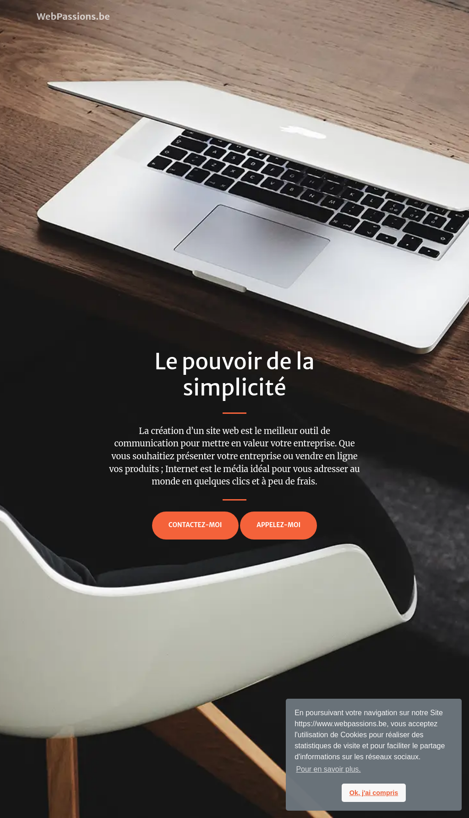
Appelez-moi (278, 525)
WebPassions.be (73, 16)
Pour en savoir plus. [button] (328, 769)
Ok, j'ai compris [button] (373, 792)
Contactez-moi (195, 525)
